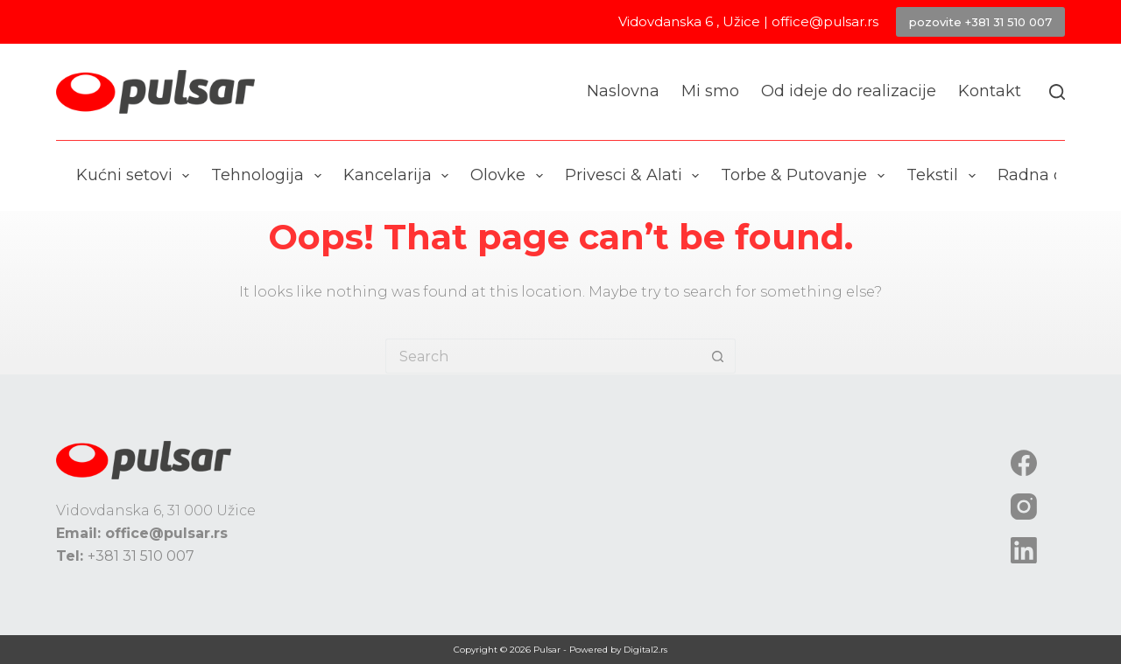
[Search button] (718, 356)
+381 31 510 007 (141, 556)
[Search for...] (543, 356)
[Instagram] (1024, 506)
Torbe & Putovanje (806, 175)
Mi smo (710, 91)
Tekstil (944, 175)
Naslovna (623, 91)
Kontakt (989, 91)
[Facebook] (1024, 463)
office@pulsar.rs (825, 21)
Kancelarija (399, 175)
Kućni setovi (136, 175)
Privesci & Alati (636, 175)
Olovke (510, 175)
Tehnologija (269, 175)
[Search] (1057, 92)
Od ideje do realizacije (848, 91)
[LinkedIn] (1024, 550)
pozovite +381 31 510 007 (980, 22)
